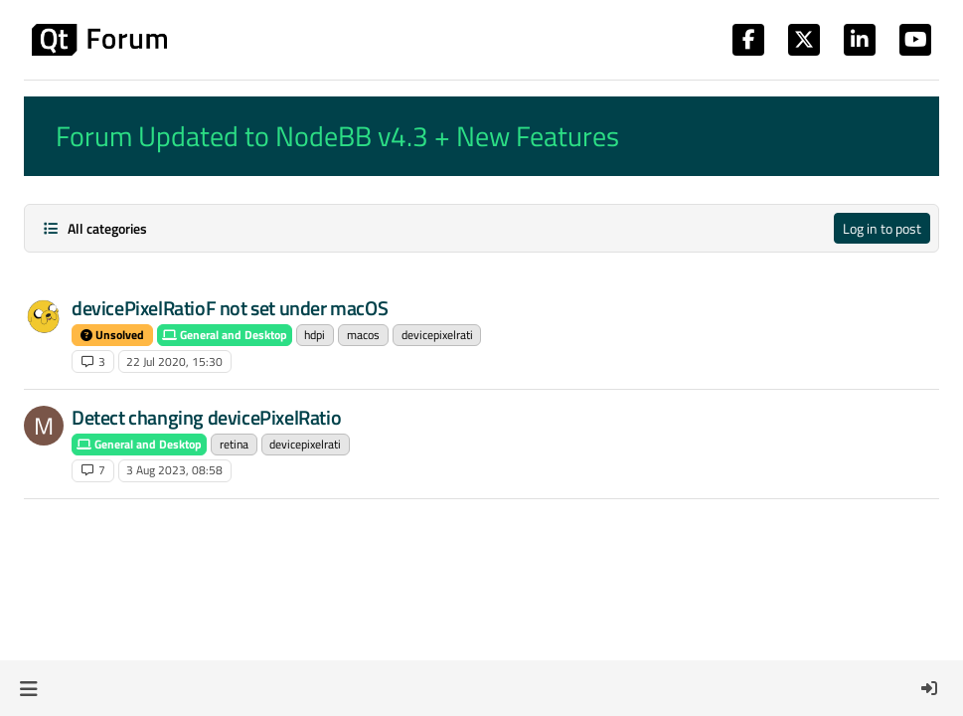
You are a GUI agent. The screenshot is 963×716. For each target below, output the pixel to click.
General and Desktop (224, 334)
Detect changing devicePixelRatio (206, 417)
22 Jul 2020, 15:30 (174, 361)
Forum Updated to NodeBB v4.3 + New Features (337, 136)
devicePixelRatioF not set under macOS (230, 307)
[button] (28, 688)
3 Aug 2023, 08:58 (174, 469)
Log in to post (882, 228)
